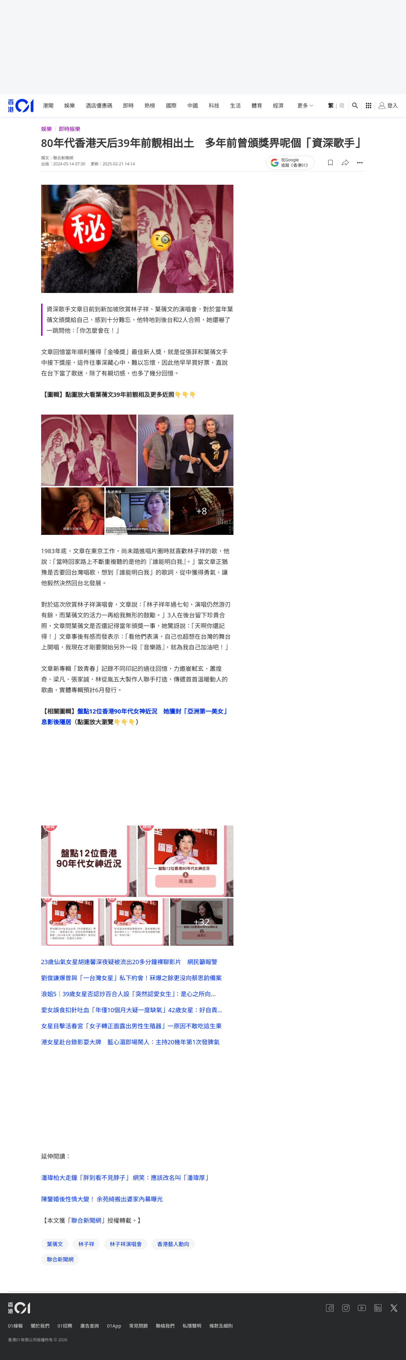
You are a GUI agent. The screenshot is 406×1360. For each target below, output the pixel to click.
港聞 (48, 105)
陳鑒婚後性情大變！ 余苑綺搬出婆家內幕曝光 (102, 1199)
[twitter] (394, 1308)
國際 (171, 105)
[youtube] (362, 1308)
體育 (256, 105)
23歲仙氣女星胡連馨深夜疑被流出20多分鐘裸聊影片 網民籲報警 (129, 962)
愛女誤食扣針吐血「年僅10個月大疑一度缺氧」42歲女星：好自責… (131, 1010)
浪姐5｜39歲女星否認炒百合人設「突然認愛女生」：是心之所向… (128, 994)
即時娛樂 (69, 129)
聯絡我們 (165, 1326)
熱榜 (149, 105)
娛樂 (69, 105)
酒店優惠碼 (99, 105)
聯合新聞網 (86, 1220)
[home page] (20, 106)
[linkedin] (378, 1308)
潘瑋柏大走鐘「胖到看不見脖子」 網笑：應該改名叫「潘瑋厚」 (126, 1178)
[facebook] (330, 1308)
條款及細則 (221, 1326)
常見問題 (138, 1326)
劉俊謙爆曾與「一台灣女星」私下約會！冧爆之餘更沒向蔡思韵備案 (131, 978)
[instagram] (346, 1308)
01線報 (15, 1326)
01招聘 (65, 1326)
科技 (214, 105)
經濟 (278, 105)
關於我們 (40, 1326)
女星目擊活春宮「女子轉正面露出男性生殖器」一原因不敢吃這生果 (131, 1026)
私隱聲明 (192, 1326)
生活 (235, 105)
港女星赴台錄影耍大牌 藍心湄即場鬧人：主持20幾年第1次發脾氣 (130, 1042)
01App (114, 1326)
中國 (192, 105)
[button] (330, 162)
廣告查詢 (89, 1326)
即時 (128, 105)
